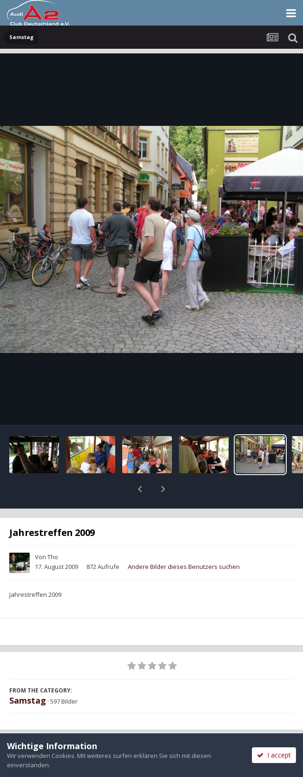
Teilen (75, 731)
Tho (52, 533)
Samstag (27, 676)
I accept (274, 755)
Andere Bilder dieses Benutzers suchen (184, 542)
